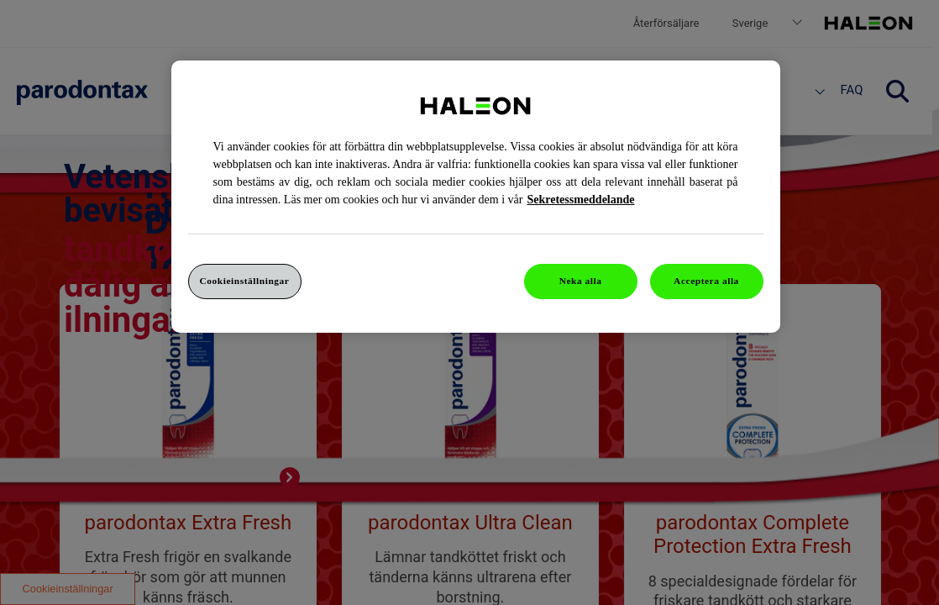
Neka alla (580, 281)
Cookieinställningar (245, 281)
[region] (475, 196)
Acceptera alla (706, 281)
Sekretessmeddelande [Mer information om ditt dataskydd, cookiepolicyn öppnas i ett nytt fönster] (580, 199)
